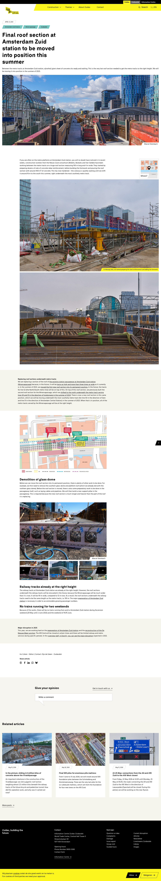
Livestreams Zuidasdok (142, 841)
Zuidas (126, 2)
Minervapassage (30, 27)
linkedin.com (29, 663)
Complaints (111, 836)
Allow (131, 875)
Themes (68, 7)
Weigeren (147, 875)
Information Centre (148, 2)
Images (136, 847)
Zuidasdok (135, 2)
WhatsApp (32, 663)
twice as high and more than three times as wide (76, 384)
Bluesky (36, 663)
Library (136, 844)
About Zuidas (84, 7)
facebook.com (25, 663)
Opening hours (60, 846)
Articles (136, 836)
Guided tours (112, 847)
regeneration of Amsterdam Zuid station (62, 630)
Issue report (111, 841)
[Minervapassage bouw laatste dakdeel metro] (80, 110)
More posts (7, 805)
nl (152, 7)
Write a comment (46, 697)
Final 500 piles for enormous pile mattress (77, 773)
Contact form (59, 852)
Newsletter (138, 838)
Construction (53, 7)
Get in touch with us (101, 688)
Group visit (111, 844)
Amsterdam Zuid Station (12, 27)
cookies (16, 873)
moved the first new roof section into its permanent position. (64, 387)
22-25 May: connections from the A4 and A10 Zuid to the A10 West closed (132, 774)
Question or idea (113, 833)
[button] (143, 7)
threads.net (21, 663)
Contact (100, 7)
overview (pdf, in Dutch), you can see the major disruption (70, 636)
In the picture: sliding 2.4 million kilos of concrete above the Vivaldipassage (23, 774)
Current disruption (141, 833)
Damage (110, 838)
